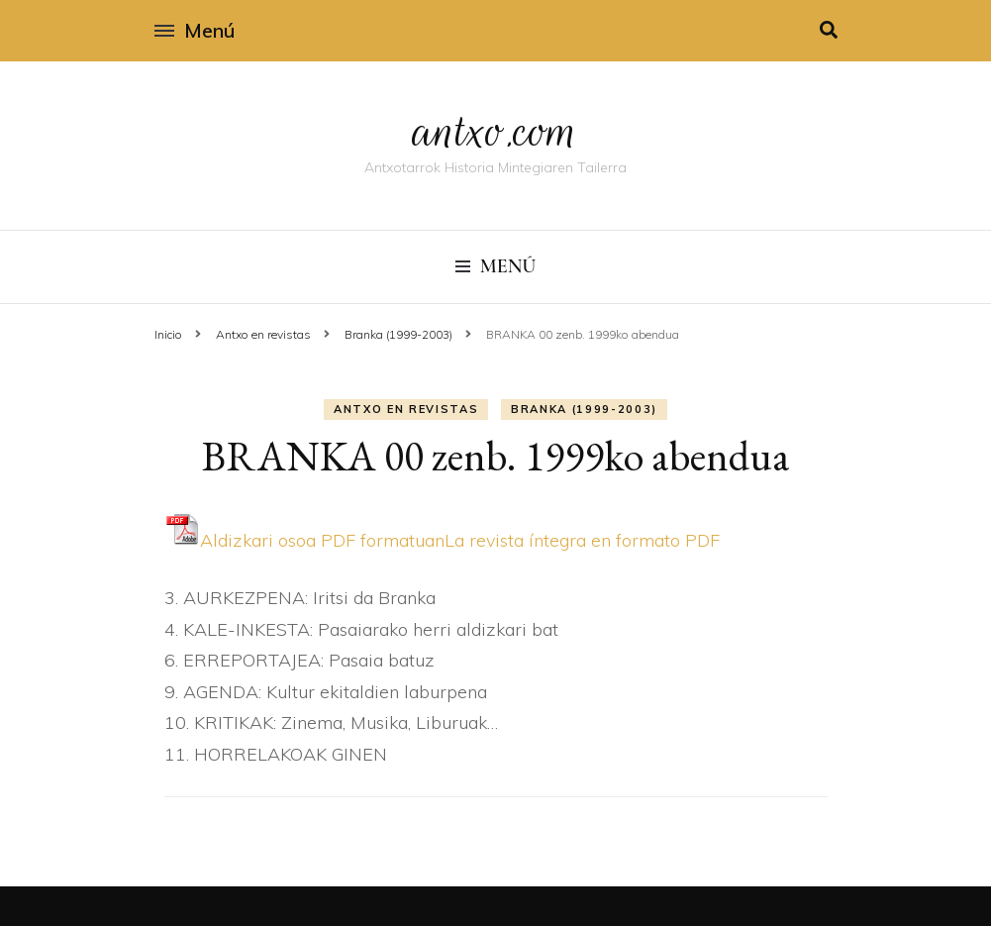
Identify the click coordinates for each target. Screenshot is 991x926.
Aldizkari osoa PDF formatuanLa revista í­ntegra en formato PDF (442, 540)
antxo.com (496, 130)
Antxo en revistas (406, 409)
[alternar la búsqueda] (829, 30)
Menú (194, 30)
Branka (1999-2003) (584, 409)
